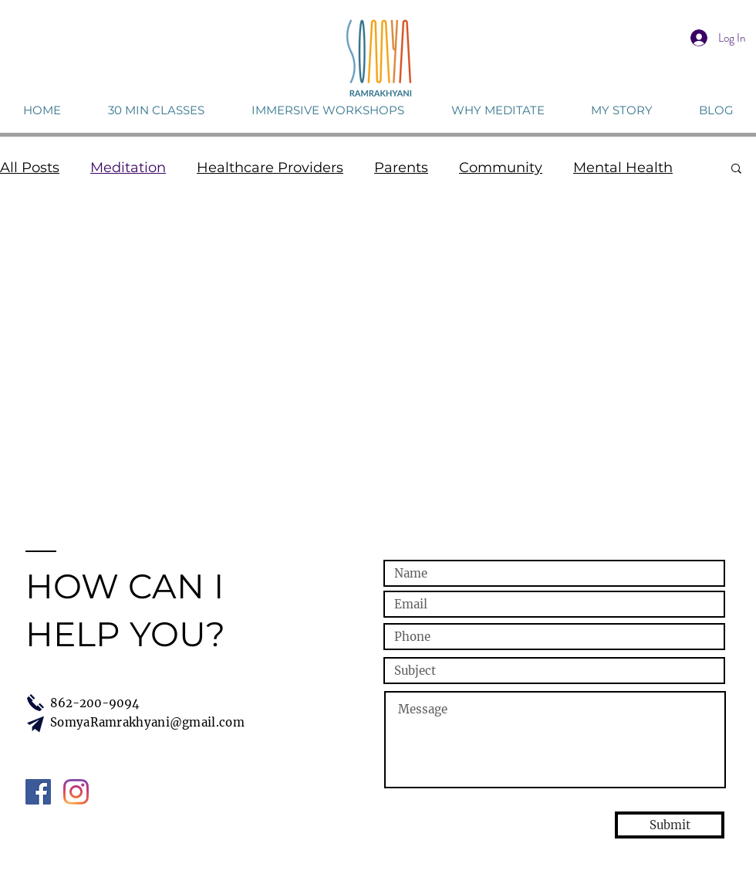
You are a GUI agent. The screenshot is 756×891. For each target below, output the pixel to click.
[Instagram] (76, 792)
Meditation (128, 167)
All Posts (29, 167)
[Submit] (669, 824)
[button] (736, 169)
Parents (401, 167)
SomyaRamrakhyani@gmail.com (147, 722)
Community (500, 167)
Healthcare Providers (270, 167)
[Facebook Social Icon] (38, 792)
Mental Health (623, 167)
